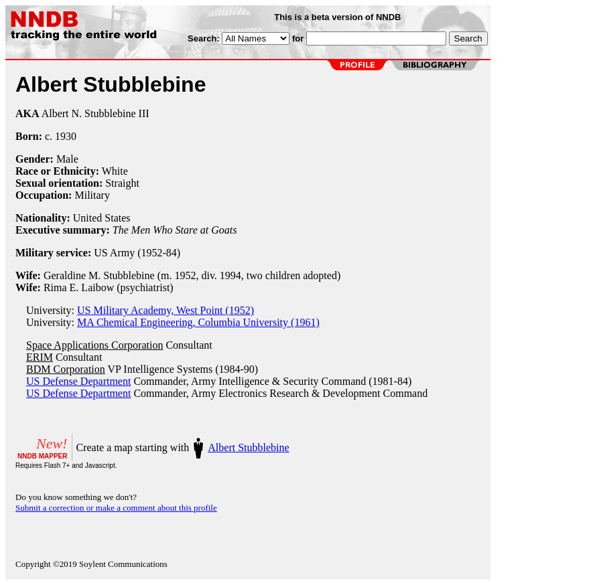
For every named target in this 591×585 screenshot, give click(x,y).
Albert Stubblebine (248, 447)
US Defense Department (78, 381)
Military (91, 195)
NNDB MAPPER (42, 456)
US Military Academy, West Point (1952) (165, 310)
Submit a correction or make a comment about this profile (116, 508)
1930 (65, 136)
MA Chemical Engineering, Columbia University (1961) (198, 322)
